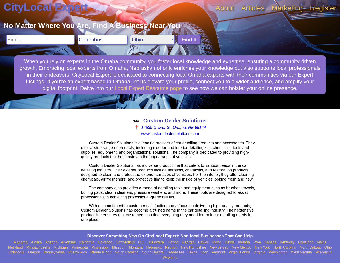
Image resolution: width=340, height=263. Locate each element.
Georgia (188, 242)
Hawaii (203, 242)
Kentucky (287, 242)
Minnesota (79, 247)
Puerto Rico (77, 252)
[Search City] (102, 40)
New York (262, 247)
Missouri (118, 247)
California (86, 242)
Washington (278, 252)
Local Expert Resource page (148, 88)
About (225, 8)
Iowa (257, 242)
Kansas (270, 242)
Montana (136, 247)
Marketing (287, 8)
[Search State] (152, 40)
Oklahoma (16, 252)
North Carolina (284, 247)
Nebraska (153, 247)
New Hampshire (193, 247)
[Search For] (40, 40)
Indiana (244, 242)
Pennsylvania (54, 252)
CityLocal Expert (46, 7)
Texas (192, 252)
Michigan (61, 247)
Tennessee (175, 252)
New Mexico (241, 247)
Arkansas (68, 242)
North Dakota (310, 247)
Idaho (216, 242)
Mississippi (99, 247)
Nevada (171, 247)
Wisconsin (323, 252)
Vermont (218, 252)
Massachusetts (38, 247)
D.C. (141, 242)
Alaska (36, 242)
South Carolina (126, 252)
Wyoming (170, 257)
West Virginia (301, 252)
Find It (189, 40)
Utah (204, 252)
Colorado (105, 242)
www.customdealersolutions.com (170, 133)
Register (323, 8)
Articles (252, 8)
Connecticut (125, 242)
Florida (172, 242)
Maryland (15, 247)
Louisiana (305, 242)
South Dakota (153, 252)
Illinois (229, 242)
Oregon (34, 252)
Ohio (328, 247)
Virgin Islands (239, 252)
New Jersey (219, 247)
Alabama (21, 242)
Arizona (51, 242)
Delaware (156, 242)
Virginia (259, 252)
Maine (322, 242)
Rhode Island (100, 252)
